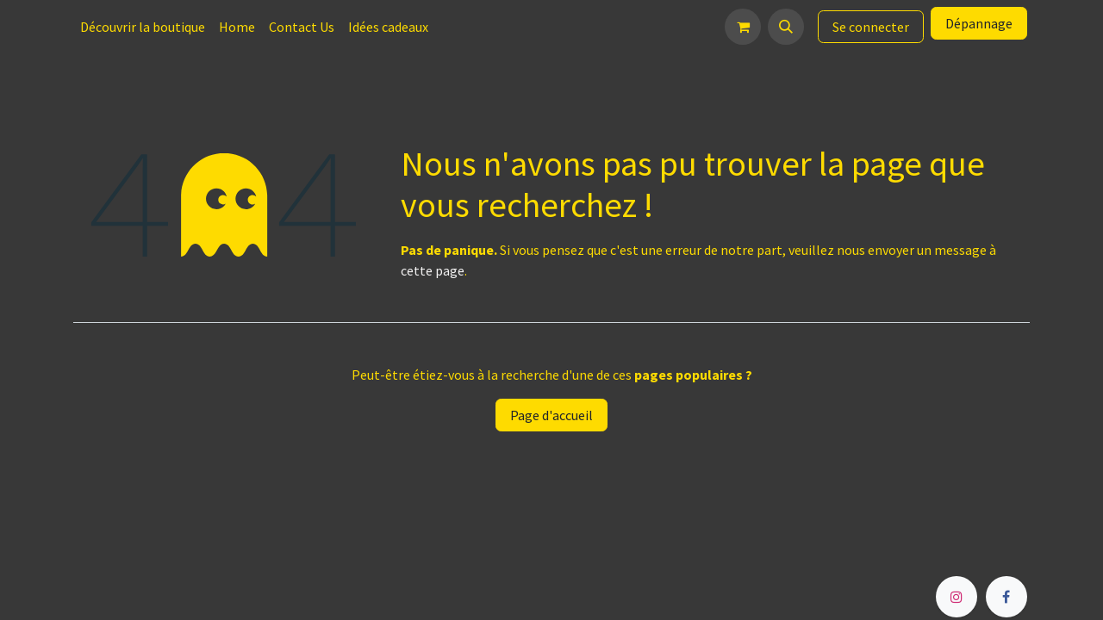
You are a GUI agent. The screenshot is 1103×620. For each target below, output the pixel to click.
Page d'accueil (551, 415)
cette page (432, 270)
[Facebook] (1006, 596)
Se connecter (870, 26)
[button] (786, 27)
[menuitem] (142, 26)
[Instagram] (956, 596)
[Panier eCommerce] (743, 27)
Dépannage (979, 23)
